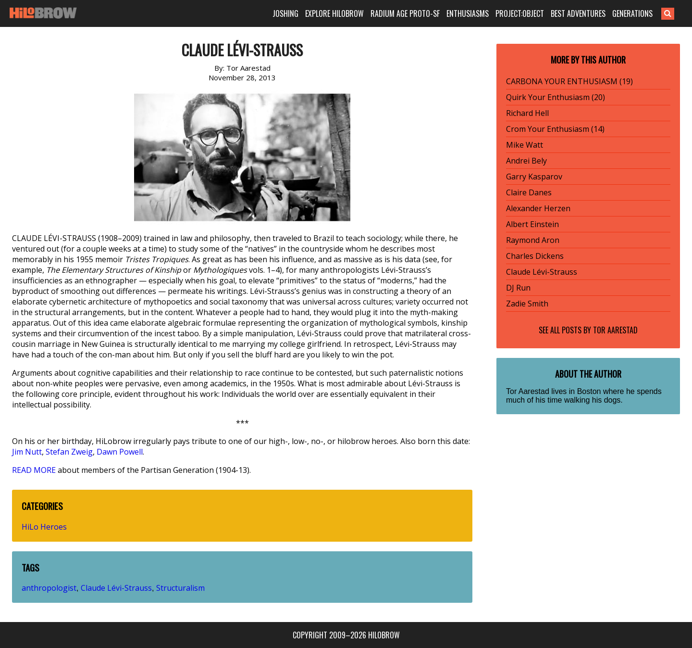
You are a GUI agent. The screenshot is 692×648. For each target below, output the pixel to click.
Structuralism (180, 588)
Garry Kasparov (534, 176)
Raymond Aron (532, 240)
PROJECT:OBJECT (519, 13)
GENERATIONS (632, 13)
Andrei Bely (526, 160)
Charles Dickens (535, 256)
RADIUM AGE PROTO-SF (405, 13)
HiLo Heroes (44, 526)
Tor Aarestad (615, 330)
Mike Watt (524, 145)
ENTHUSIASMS (467, 13)
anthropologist (49, 588)
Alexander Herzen (538, 208)
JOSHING (285, 13)
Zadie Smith (527, 303)
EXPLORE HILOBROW (334, 13)
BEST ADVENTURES (578, 13)
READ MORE (34, 470)
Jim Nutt (27, 451)
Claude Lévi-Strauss (116, 588)
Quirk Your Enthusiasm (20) (555, 97)
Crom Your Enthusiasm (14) (555, 129)
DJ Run (518, 287)
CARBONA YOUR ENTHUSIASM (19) (569, 81)
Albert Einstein (532, 224)
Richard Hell (527, 113)
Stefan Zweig (69, 451)
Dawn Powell (120, 451)
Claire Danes (529, 192)
